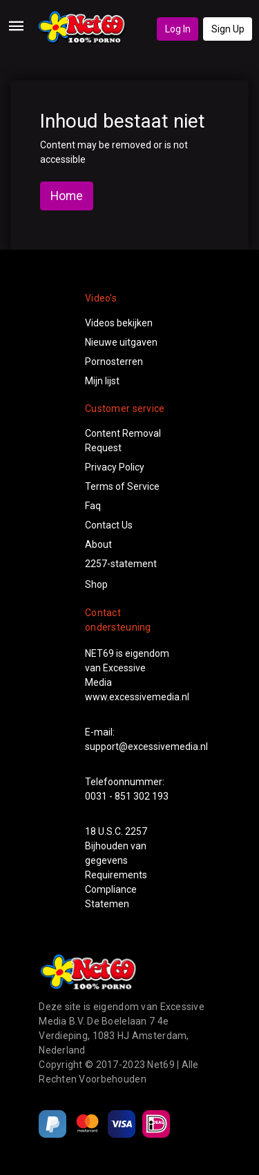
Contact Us (109, 525)
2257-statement (121, 563)
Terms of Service (122, 486)
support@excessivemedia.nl (146, 746)
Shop (96, 584)
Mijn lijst (102, 380)
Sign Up (227, 28)
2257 (136, 831)
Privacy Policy (114, 467)
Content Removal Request (123, 440)
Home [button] (66, 196)
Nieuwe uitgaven (121, 342)
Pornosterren (114, 361)
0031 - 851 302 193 (127, 796)
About (98, 544)
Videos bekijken (119, 322)
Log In (178, 28)
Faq (93, 505)
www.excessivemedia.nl (137, 696)
